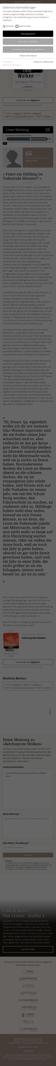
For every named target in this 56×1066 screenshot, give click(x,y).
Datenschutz (48, 61)
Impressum (37, 61)
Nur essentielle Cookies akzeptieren (28, 49)
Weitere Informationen (28, 55)
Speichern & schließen (28, 41)
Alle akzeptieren (28, 33)
